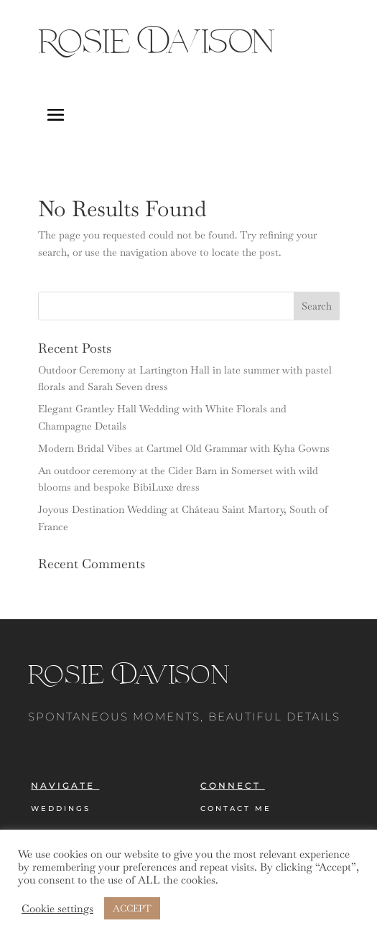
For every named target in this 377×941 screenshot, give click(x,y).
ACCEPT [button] (132, 908)
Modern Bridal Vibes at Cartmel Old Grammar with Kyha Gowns (184, 448)
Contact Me (235, 808)
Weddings (60, 808)
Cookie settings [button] (57, 908)
